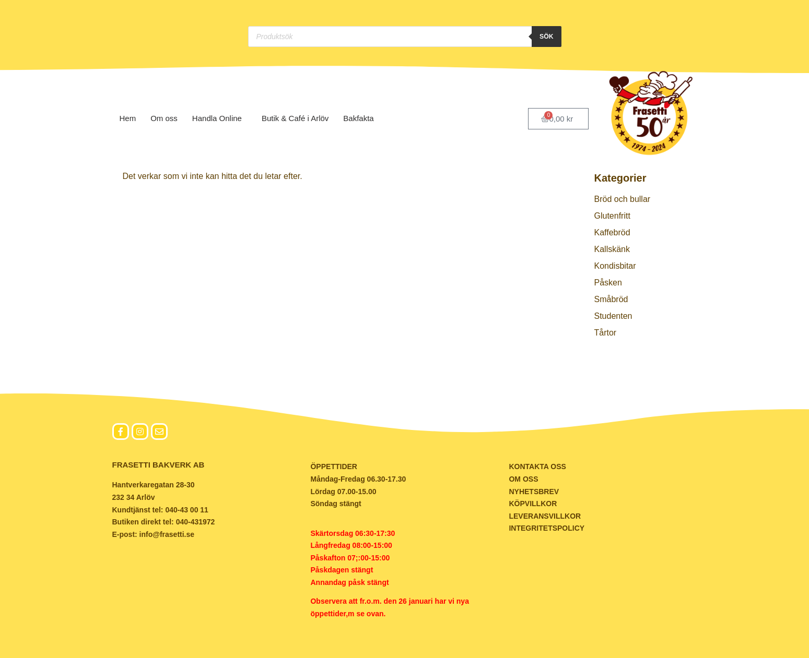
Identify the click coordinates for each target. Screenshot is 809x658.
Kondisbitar (615, 265)
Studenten (613, 316)
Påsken (608, 282)
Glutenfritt (612, 215)
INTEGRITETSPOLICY (546, 528)
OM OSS (523, 479)
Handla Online (219, 118)
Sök (546, 36)
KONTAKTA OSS (537, 466)
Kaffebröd (612, 232)
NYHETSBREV (534, 491)
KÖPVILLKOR (533, 503)
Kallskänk (612, 249)
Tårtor (605, 332)
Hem (128, 118)
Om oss (164, 118)
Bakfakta (361, 118)
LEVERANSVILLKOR (545, 516)
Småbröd (611, 299)
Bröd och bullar (622, 199)
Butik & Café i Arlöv (295, 118)
